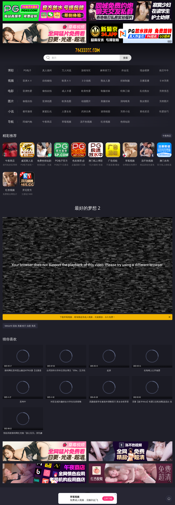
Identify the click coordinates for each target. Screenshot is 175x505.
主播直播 (144, 80)
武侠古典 (86, 111)
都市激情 (27, 111)
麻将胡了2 (105, 70)
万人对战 (66, 70)
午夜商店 (47, 121)
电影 (11, 91)
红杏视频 (105, 121)
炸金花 (125, 70)
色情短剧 (125, 121)
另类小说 (125, 111)
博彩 (11, 70)
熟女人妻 (105, 80)
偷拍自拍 (47, 90)
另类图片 (164, 101)
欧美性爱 (86, 90)
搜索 (125, 57)
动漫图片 (86, 101)
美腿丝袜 (105, 101)
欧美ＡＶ (66, 80)
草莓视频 (66, 121)
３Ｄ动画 (86, 80)
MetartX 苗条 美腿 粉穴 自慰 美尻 (20, 325)
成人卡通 (66, 90)
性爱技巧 (164, 111)
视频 (11, 81)
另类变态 (164, 90)
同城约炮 (27, 121)
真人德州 (47, 70)
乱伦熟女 (144, 90)
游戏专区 (86, 70)
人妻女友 (66, 111)
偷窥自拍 (27, 101)
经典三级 (125, 90)
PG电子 (27, 70)
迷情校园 (105, 111)
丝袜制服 (125, 80)
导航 (11, 122)
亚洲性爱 (27, 90)
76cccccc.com (87, 50)
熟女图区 (144, 101)
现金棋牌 (144, 70)
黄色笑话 (144, 111)
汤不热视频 (86, 121)
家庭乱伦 (47, 111)
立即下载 (108, 498)
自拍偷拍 (47, 80)
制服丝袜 (105, 90)
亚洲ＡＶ (27, 80)
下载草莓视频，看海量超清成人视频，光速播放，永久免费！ (115, 317)
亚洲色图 (47, 101)
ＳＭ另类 (164, 80)
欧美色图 (66, 101)
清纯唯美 (125, 101)
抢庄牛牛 (164, 70)
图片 (11, 101)
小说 (11, 111)
